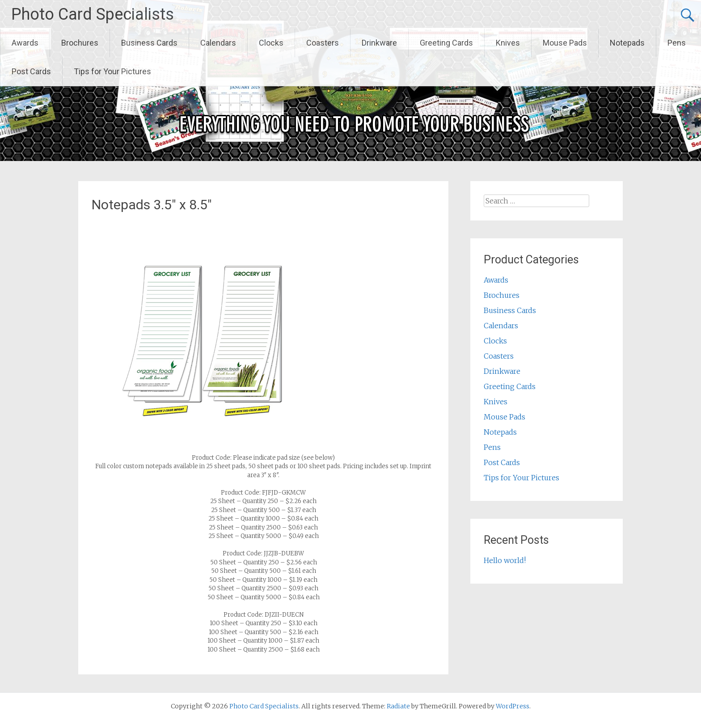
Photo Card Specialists (92, 14)
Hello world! (505, 560)
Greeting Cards (446, 42)
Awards (25, 42)
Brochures (79, 42)
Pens (676, 42)
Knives (508, 42)
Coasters (322, 42)
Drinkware (379, 42)
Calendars (218, 42)
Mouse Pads (565, 42)
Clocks (271, 42)
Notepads (627, 42)
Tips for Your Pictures (112, 71)
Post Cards (31, 71)
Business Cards (149, 42)
